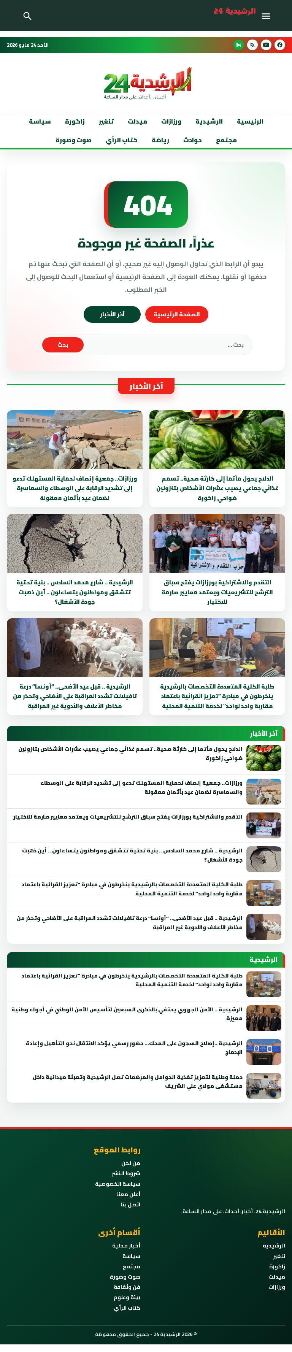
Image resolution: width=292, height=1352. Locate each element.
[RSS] (252, 45)
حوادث (192, 140)
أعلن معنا (128, 1194)
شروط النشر (126, 1173)
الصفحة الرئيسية (177, 314)
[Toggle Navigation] (268, 15)
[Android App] (238, 45)
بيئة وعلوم (127, 1297)
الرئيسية (250, 121)
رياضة (160, 140)
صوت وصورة (74, 140)
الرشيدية (209, 121)
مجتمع (226, 140)
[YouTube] (266, 45)
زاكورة (277, 1266)
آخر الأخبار (112, 314)
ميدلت (137, 121)
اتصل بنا (130, 1204)
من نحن (130, 1163)
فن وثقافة (127, 1287)
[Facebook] (280, 45)
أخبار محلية (126, 1245)
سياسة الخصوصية (117, 1184)
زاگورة (75, 121)
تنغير (106, 121)
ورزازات (171, 121)
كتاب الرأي (122, 140)
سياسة (40, 121)
